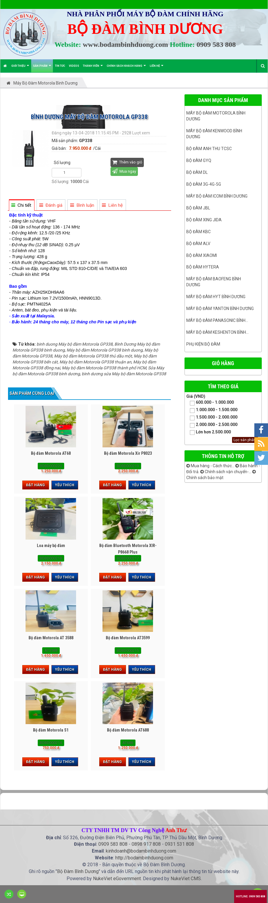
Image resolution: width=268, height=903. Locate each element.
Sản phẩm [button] (42, 68)
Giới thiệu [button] (20, 68)
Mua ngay (124, 171)
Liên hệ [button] (156, 68)
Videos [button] (74, 65)
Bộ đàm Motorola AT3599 (128, 637)
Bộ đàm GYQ (198, 160)
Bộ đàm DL (197, 172)
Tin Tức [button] (60, 65)
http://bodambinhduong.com (144, 858)
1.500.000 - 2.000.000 (211, 417)
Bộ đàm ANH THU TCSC (209, 148)
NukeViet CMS (186, 878)
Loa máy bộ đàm (51, 545)
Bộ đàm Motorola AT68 (51, 453)
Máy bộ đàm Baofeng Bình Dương (213, 281)
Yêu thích (64, 485)
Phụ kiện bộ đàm (203, 344)
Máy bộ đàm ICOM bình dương (216, 196)
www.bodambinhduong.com (125, 44)
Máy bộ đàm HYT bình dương (215, 296)
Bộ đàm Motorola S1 (51, 730)
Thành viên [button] (93, 68)
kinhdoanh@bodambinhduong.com (141, 851)
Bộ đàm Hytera (202, 267)
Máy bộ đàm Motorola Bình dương (215, 116)
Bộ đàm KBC (198, 231)
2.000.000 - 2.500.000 (211, 425)
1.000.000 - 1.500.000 (211, 410)
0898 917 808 (146, 844)
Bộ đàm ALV (198, 243)
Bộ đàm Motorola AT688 (128, 730)
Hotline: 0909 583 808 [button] (250, 896)
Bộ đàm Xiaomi (201, 255)
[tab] (21, 205)
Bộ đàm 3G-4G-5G (203, 184)
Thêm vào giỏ (127, 162)
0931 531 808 (179, 844)
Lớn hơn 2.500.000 (208, 432)
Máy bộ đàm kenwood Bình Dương (214, 133)
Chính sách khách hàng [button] (126, 68)
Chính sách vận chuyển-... (225, 471)
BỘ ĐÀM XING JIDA (204, 219)
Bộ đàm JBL (198, 208)
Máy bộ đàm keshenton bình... (217, 332)
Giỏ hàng (223, 363)
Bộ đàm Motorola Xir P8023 (128, 453)
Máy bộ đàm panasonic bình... (217, 320)
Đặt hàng (35, 485)
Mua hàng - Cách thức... (210, 465)
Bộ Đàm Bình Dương (78, 871)
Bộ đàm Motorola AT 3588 (51, 637)
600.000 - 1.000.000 (210, 403)
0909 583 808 (216, 44)
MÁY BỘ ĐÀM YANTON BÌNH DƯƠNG (220, 308)
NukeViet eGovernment (117, 878)
